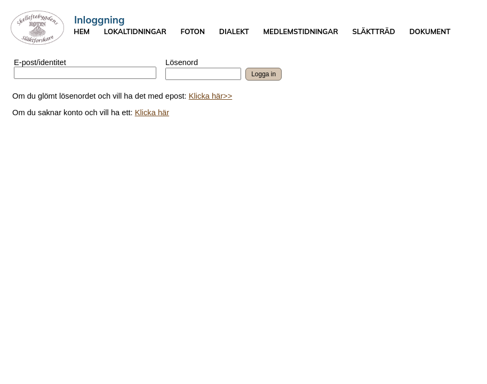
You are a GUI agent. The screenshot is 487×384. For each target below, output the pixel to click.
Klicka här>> (210, 96)
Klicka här (152, 112)
